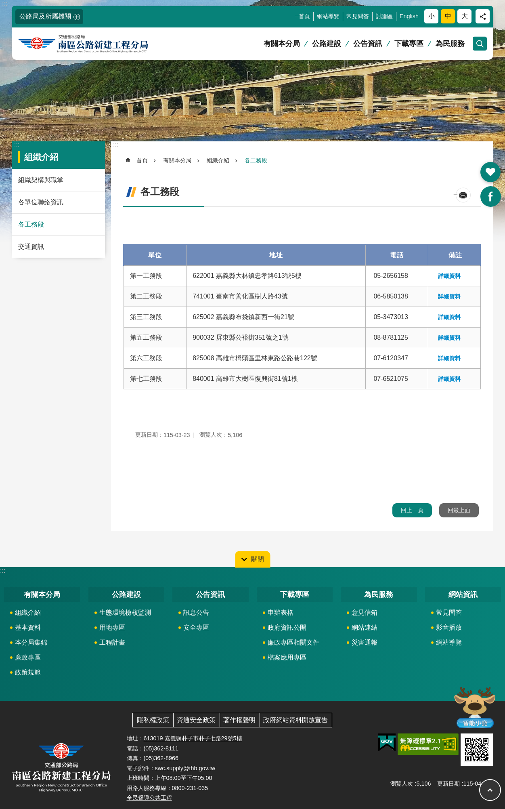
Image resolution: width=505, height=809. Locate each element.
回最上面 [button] (459, 510)
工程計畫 (112, 642)
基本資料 (28, 627)
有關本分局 (282, 44)
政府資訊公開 (287, 627)
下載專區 (408, 44)
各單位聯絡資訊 (40, 202)
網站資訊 (463, 594)
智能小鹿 (474, 707)
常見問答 (357, 16)
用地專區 (112, 627)
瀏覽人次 (401, 783)
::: (4, 3)
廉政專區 (28, 657)
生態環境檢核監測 (125, 612)
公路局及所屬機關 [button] (45, 16)
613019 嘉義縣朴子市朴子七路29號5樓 (193, 738)
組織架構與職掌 (40, 180)
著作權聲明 (239, 720)
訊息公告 (196, 612)
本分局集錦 (31, 642)
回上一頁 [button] (412, 510)
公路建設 (326, 44)
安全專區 (196, 627)
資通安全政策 (196, 720)
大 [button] (464, 16)
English (409, 16)
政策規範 (28, 672)
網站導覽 (328, 16)
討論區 (384, 16)
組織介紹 (41, 157)
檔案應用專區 (287, 657)
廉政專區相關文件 (293, 642)
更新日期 (448, 783)
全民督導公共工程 (149, 797)
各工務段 (31, 224)
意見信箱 (364, 612)
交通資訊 (31, 246)
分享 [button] (483, 16)
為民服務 (450, 44)
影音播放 (449, 627)
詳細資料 (449, 276)
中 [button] (448, 16)
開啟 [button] (490, 172)
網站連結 (364, 627)
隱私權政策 (153, 720)
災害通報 (364, 642)
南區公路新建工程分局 (95, 44)
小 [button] (431, 16)
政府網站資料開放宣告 (295, 720)
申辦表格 (280, 612)
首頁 (304, 16)
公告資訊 (367, 44)
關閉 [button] (257, 558)
